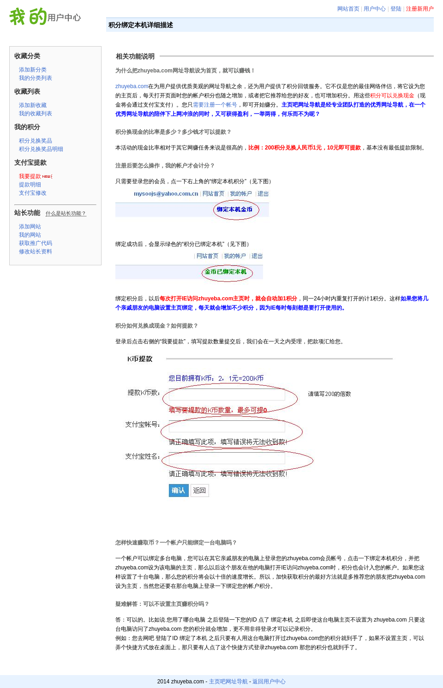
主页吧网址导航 (228, 681)
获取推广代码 (35, 243)
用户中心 (375, 9)
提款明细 (30, 184)
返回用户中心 (269, 681)
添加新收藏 (33, 105)
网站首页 (348, 9)
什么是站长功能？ (66, 213)
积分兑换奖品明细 (41, 149)
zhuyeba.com (131, 86)
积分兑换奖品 (35, 141)
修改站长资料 (35, 251)
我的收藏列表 (35, 113)
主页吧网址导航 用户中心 (47, 18)
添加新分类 (33, 69)
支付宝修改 (33, 193)
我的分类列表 (35, 78)
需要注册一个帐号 (215, 105)
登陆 (395, 9)
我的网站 (30, 235)
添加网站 (30, 226)
